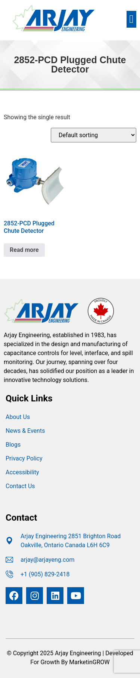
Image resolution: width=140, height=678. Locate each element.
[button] (131, 19)
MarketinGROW (89, 662)
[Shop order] (93, 135)
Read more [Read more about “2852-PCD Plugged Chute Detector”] (24, 249)
